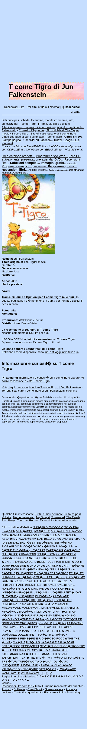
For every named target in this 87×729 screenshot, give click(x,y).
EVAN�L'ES (46, 569)
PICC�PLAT (65, 627)
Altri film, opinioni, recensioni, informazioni (28, 127)
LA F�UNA (24, 577)
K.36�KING (26, 596)
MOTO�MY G (45, 611)
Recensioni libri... (15, 169)
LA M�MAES (59, 604)
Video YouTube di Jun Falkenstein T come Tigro (32, 136)
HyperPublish (43, 397)
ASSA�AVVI (10, 538)
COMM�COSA (66, 554)
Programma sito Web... (52, 156)
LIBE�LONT (45, 600)
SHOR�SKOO (69, 646)
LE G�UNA (60, 581)
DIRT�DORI (73, 561)
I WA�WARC (67, 669)
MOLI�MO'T (27, 611)
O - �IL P (45, 623)
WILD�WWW (30, 673)
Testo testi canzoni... (58, 170)
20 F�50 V (55, 527)
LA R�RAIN (60, 634)
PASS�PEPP (29, 627)
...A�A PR (8, 531)
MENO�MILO (70, 607)
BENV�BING (63, 542)
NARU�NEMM (42, 615)
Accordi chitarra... (38, 169)
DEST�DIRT (56, 561)
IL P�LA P (59, 623)
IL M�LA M (42, 604)
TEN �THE (28, 657)
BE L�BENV (45, 542)
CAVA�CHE (72, 550)
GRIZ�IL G (28, 581)
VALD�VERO (11, 669)
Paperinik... (72, 163)
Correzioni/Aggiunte (31, 130)
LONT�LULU (63, 600)
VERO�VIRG (29, 669)
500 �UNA (71, 527)
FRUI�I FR (76, 573)
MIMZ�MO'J (10, 611)
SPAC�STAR (41, 650)
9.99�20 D (40, 527)
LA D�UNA (44, 565)
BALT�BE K (28, 542)
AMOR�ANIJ (30, 535)
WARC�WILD (11, 673)
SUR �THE (27, 653)
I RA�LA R (44, 634)
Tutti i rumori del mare (49, 514)
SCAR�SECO (11, 646)
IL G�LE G (44, 581)
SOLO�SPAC (22, 650)
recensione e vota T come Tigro (43, 379)
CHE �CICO (10, 554)
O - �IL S (19, 642)
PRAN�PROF (28, 630)
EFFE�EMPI (10, 569)
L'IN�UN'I (40, 592)
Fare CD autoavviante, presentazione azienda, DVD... (41, 157)
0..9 (39, 676)
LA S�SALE (49, 642)
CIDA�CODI (27, 554)
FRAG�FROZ (59, 573)
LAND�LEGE (11, 600)
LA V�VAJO (64, 665)
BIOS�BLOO (10, 546)
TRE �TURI (9, 661)
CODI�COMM (46, 554)
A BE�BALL (11, 542)
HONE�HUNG (65, 584)
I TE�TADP (60, 653)
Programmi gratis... (62, 166)
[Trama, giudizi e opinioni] (54, 123)
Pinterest (7, 143)
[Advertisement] (40, 42)
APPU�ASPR (67, 535)
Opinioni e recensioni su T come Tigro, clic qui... (32, 342)
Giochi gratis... (20, 172)
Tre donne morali (23, 517)
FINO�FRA (42, 573)
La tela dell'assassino (64, 520)
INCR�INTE (65, 588)
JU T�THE (9, 596)
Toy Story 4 (43, 517)
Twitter (58, 140)
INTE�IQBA (9, 592)
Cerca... (7, 682)
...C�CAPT (37, 550)
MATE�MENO (50, 607)
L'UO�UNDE (10, 665)
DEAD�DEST (38, 561)
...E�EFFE (77, 565)
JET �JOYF (73, 592)
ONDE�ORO (11, 623)
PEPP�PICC (47, 627)
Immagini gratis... (54, 163)
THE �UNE (63, 630)
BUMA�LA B (64, 546)
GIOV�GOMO (75, 577)
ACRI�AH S (42, 531)
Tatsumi (45, 520)
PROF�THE (46, 630)
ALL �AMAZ (73, 531)
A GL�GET (41, 577)
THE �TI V (43, 657)
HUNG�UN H (11, 588)
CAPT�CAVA (54, 550)
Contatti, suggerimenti (28, 692)
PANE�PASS (10, 627)
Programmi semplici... (17, 166)
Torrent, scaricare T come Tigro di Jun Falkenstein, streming (39, 390)
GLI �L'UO (61, 661)
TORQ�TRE (76, 657)
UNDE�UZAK (29, 665)
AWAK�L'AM (27, 538)
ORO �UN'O (28, 623)
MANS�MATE (31, 607)
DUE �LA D (28, 565)
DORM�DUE (11, 565)
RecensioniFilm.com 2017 (18, 686)
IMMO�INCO (48, 588)
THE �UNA (21, 550)
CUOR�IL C (30, 558)
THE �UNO (43, 653)
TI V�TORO (59, 657)
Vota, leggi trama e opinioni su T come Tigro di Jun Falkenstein (41, 387)
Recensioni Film (14, 106)
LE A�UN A (60, 538)
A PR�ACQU (24, 531)
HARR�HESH (25, 584)
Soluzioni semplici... (25, 163)
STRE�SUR (10, 653)
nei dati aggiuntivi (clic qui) (62, 352)
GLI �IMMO (30, 588)
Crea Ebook (35, 689)
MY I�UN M (63, 611)
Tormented (58, 517)
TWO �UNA (43, 661)
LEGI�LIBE (28, 600)
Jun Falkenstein (23, 258)
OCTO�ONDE (72, 619)
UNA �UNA (60, 565)
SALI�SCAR (65, 642)
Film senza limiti (54, 692)
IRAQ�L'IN (25, 592)
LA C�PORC (61, 558)
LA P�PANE (75, 623)
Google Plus (71, 140)
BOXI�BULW (46, 546)
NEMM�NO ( (61, 615)
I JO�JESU (57, 592)
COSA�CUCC (11, 558)
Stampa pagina (11, 140)
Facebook (46, 140)
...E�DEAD (20, 561)
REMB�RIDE (29, 638)
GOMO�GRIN (11, 581)
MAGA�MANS (11, 607)
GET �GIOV (57, 577)
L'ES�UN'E (62, 569)
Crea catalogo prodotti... (18, 156)
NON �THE (21, 619)
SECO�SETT (30, 646)
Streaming (73, 692)
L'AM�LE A (44, 538)
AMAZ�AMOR (11, 535)
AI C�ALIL (58, 531)
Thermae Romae (27, 520)
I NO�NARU (23, 615)
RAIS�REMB (10, 638)
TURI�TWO (26, 661)
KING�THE (43, 596)
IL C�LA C (46, 558)
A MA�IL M (26, 604)
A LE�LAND (61, 596)
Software (19, 689)
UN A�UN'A (77, 538)
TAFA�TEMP (10, 657)
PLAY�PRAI (10, 630)
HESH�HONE (45, 584)
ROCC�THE (65, 638)
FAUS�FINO (24, 573)
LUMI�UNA (10, 604)
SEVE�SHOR (49, 646)
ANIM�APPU (48, 535)
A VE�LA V (48, 665)
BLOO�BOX (29, 546)
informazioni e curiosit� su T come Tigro (36, 377)
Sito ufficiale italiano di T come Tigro (53, 133)
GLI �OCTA (54, 619)
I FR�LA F (9, 577)
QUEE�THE (26, 634)
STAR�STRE (59, 650)
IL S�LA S (33, 642)
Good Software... (40, 167)
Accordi (6, 689)
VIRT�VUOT (47, 669)
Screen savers (54, 689)
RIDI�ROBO (47, 638)
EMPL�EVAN (28, 569)
